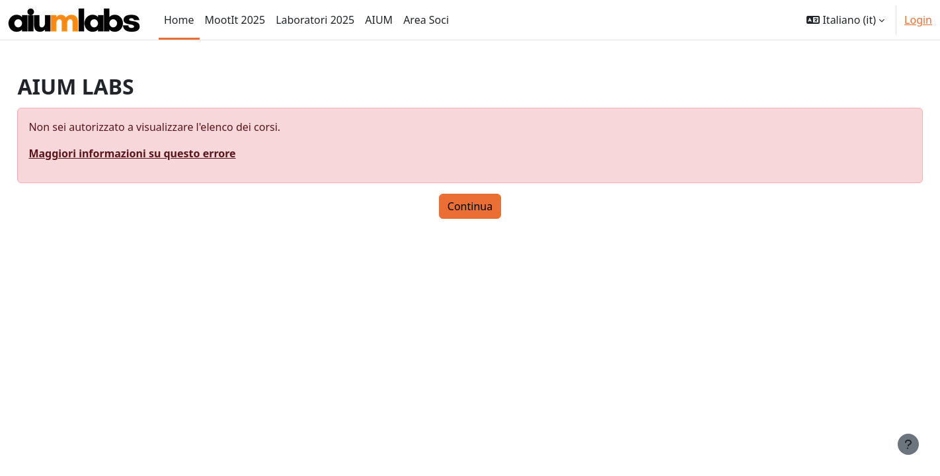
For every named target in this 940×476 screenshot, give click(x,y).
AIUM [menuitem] (379, 20)
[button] (845, 20)
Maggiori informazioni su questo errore (161, 153)
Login (918, 20)
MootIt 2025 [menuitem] (235, 20)
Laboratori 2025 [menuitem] (315, 20)
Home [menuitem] (179, 20)
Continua (470, 206)
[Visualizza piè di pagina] (908, 444)
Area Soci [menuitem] (426, 20)
